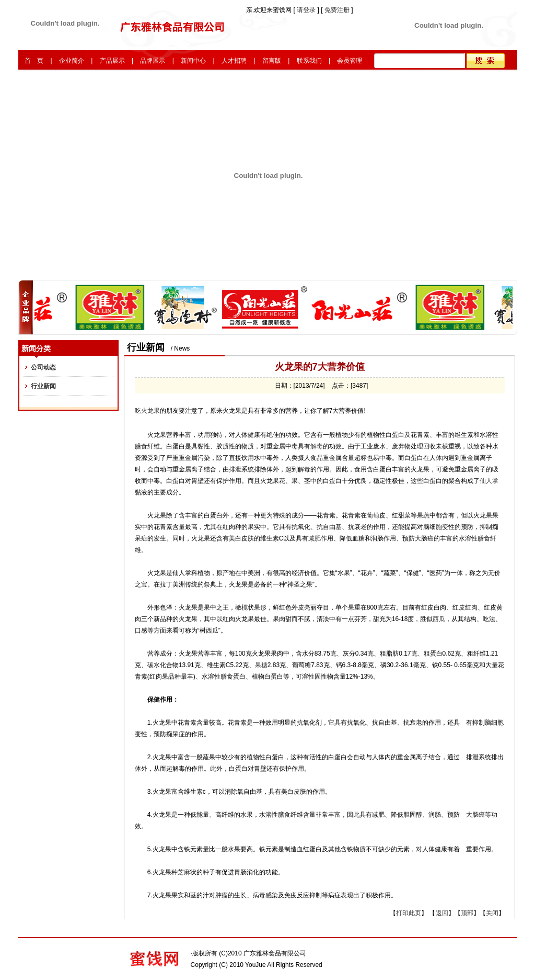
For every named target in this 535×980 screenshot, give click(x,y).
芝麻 (184, 872)
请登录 (307, 10)
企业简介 (71, 60)
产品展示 (112, 60)
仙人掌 (489, 481)
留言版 (271, 60)
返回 (442, 913)
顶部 (467, 913)
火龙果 (150, 410)
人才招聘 (234, 60)
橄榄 (241, 607)
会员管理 (349, 60)
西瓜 (439, 619)
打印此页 (408, 913)
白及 (404, 434)
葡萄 (373, 515)
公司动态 (43, 367)
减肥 (314, 538)
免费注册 (336, 10)
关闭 (492, 913)
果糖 (261, 665)
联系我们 (309, 60)
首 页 (34, 60)
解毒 (316, 446)
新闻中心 (193, 60)
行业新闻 (43, 386)
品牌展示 (152, 60)
